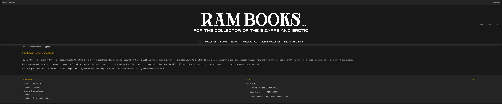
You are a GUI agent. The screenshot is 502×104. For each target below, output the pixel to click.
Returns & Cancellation (33, 91)
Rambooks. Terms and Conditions (37, 98)
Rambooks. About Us (32, 83)
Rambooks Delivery (31, 87)
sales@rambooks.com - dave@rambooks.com (269, 96)
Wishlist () (495, 2)
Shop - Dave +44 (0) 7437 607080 (264, 92)
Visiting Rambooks (8, 2)
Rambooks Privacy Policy (33, 94)
